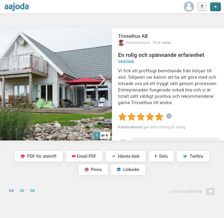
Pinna (93, 169)
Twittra (193, 156)
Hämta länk (126, 156)
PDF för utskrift (38, 156)
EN (11, 191)
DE (32, 191)
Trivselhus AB (133, 36)
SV (22, 191)
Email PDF (84, 156)
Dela (161, 156)
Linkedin (128, 169)
